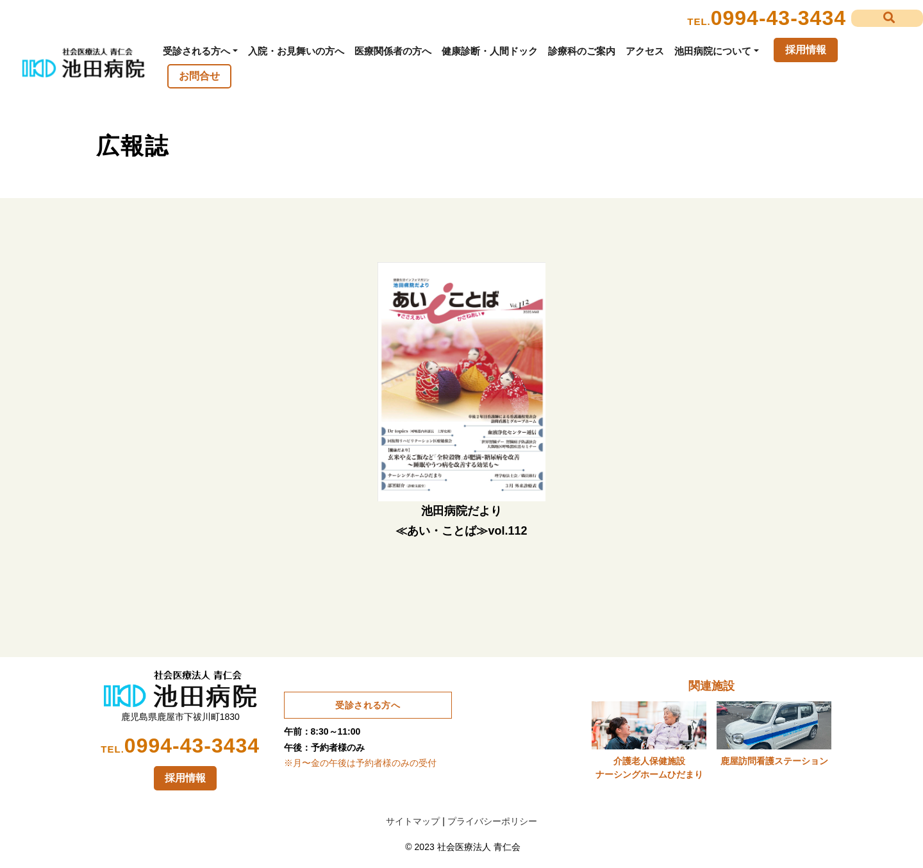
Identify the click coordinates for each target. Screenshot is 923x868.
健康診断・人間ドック (490, 51)
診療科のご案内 (581, 51)
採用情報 (805, 49)
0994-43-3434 (778, 17)
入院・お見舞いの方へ (296, 51)
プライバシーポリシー (492, 821)
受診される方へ (196, 51)
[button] (887, 18)
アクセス (645, 51)
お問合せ (199, 76)
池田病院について (712, 51)
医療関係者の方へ (392, 51)
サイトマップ (413, 821)
